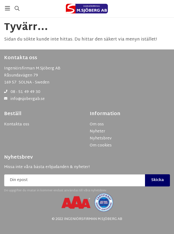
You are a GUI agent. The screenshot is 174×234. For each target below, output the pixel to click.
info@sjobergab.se (28, 99)
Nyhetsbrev (18, 157)
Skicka (157, 180)
